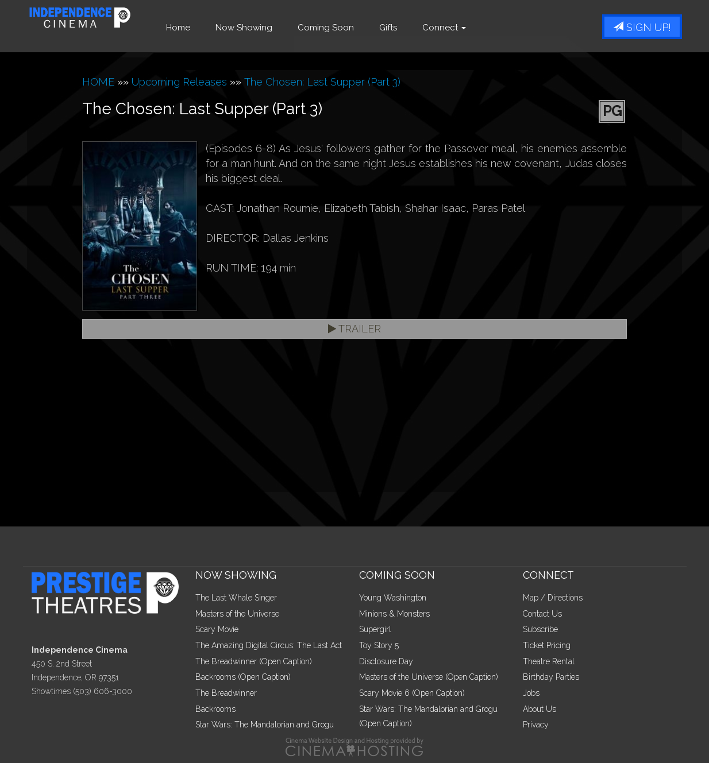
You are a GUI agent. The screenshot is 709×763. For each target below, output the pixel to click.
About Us (539, 709)
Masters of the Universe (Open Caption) (428, 676)
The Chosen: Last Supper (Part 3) (322, 82)
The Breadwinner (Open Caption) (253, 661)
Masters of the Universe (237, 613)
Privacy (536, 724)
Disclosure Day (386, 661)
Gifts (407, 27)
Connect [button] (463, 27)
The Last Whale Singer (236, 597)
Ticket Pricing (547, 645)
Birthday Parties (551, 676)
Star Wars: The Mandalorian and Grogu (264, 724)
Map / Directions (553, 597)
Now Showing (262, 27)
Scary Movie (216, 629)
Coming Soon (345, 27)
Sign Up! (642, 27)
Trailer (354, 329)
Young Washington (392, 597)
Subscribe (540, 629)
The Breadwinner (226, 693)
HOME (98, 82)
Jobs (531, 693)
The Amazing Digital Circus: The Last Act (268, 645)
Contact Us (542, 613)
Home (197, 27)
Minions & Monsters (394, 613)
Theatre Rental (549, 661)
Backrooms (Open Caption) (243, 676)
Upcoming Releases (179, 82)
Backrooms (215, 709)
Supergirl (375, 629)
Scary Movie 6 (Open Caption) (412, 693)
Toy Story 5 (379, 645)
